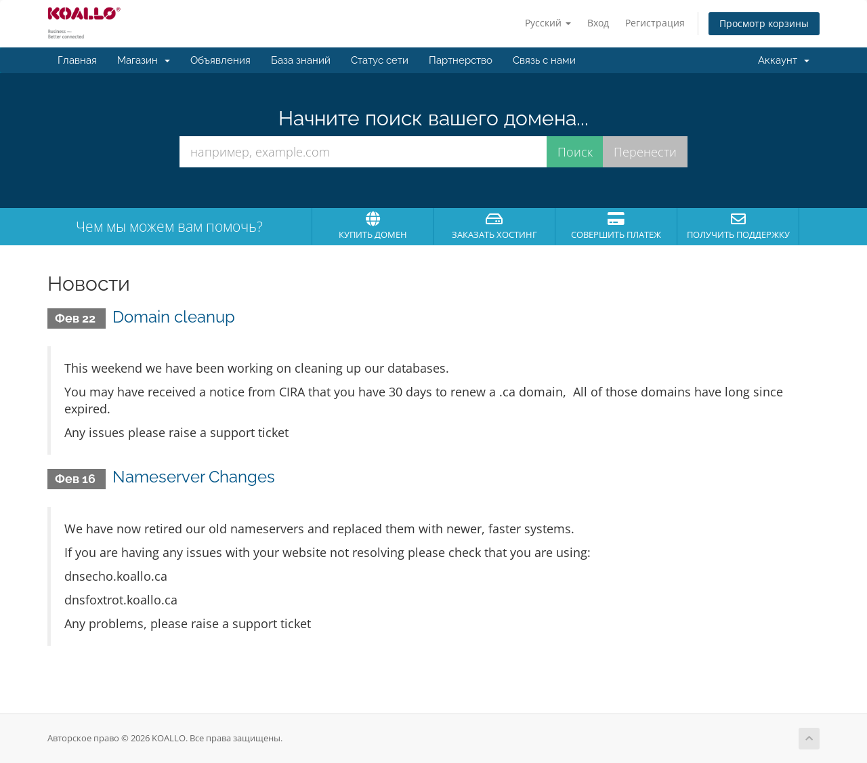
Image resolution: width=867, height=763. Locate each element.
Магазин (143, 60)
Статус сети (379, 60)
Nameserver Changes (193, 477)
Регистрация (655, 22)
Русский (548, 22)
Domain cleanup (173, 317)
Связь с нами (544, 60)
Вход (598, 22)
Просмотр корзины (764, 23)
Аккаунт (783, 60)
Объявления (220, 60)
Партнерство (460, 60)
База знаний (301, 60)
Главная (77, 60)
